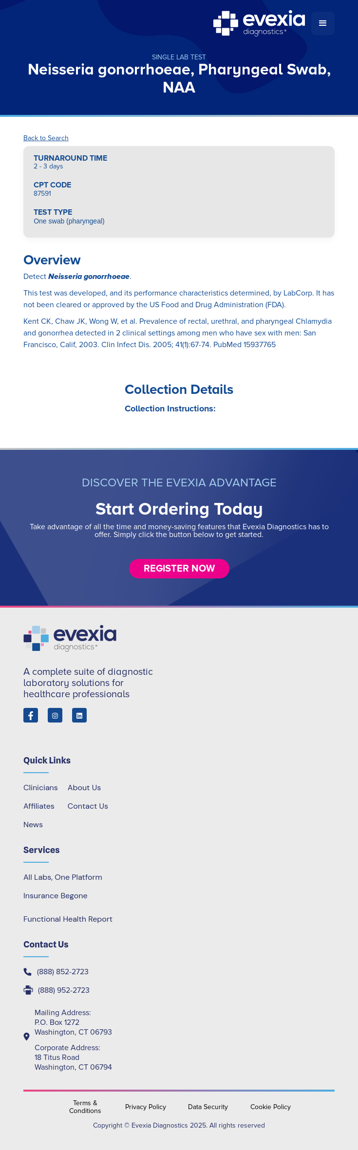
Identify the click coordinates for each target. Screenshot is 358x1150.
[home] (167, 23)
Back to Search (46, 138)
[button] (323, 23)
